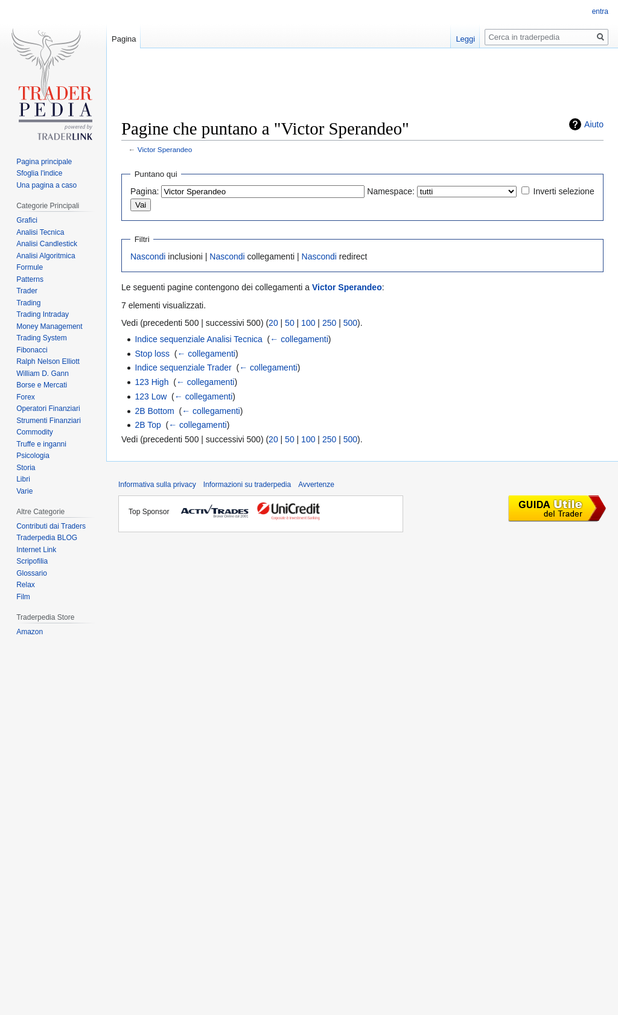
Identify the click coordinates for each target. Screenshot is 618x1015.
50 (290, 323)
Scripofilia (32, 561)
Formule (29, 267)
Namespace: (391, 191)
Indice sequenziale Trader (183, 367)
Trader (26, 291)
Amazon (29, 632)
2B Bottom (154, 411)
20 (273, 323)
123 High (151, 382)
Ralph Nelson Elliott (48, 361)
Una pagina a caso (46, 185)
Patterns (29, 279)
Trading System (41, 338)
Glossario (31, 573)
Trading (28, 303)
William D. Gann (42, 373)
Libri (23, 479)
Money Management (49, 326)
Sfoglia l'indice (39, 173)
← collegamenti (299, 339)
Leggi (465, 38)
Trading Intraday (42, 314)
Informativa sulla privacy (157, 484)
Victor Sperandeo (165, 149)
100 (308, 323)
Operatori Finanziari (48, 408)
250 (329, 323)
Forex (25, 397)
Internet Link (36, 550)
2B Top (148, 425)
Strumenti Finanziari (48, 420)
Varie (24, 491)
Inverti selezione (564, 191)
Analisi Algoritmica (45, 256)
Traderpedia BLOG (46, 537)
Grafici (26, 220)
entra (600, 11)
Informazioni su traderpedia (247, 484)
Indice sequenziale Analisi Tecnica (198, 339)
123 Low (151, 396)
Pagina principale (44, 162)
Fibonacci (31, 350)
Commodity (34, 432)
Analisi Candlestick (46, 244)
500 (350, 323)
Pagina (124, 38)
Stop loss (152, 353)
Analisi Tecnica (40, 232)
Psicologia (32, 455)
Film (23, 597)
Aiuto (594, 124)
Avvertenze (316, 484)
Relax (25, 585)
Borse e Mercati (41, 385)
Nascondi (147, 256)
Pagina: (144, 191)
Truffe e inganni (41, 444)
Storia (25, 467)
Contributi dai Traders (51, 526)
